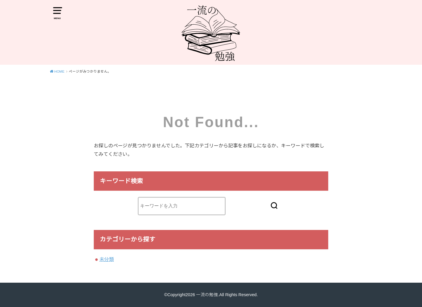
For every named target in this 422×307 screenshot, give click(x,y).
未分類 (106, 259)
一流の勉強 (207, 294)
